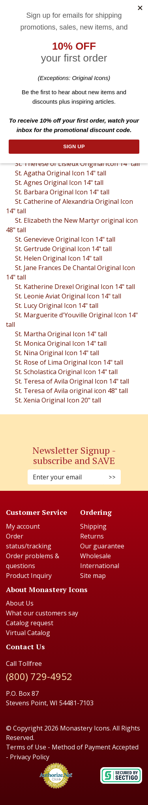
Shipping (93, 526)
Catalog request (29, 623)
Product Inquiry (29, 575)
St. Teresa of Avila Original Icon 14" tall (72, 381)
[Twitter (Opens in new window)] (78, 425)
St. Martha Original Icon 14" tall (61, 334)
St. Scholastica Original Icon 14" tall (66, 371)
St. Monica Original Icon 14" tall (61, 343)
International (99, 565)
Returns (92, 536)
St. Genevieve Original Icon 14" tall (65, 239)
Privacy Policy (29, 757)
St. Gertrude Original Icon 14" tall (63, 248)
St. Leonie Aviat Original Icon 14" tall (68, 296)
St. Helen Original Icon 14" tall (58, 258)
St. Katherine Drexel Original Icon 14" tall (75, 286)
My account (23, 526)
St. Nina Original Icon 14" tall (57, 352)
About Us (20, 603)
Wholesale (95, 556)
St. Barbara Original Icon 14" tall (62, 192)
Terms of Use (26, 747)
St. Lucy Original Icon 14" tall (56, 305)
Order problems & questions (32, 561)
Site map (93, 575)
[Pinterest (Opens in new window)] (74, 425)
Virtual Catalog (28, 632)
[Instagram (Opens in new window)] (70, 425)
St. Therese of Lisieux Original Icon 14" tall (77, 163)
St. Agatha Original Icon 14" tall (60, 173)
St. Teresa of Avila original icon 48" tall (71, 390)
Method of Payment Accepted (95, 747)
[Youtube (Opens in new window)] (82, 425)
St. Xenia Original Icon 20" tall (58, 400)
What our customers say (42, 613)
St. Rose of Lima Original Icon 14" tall (69, 362)
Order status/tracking (28, 541)
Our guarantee (102, 546)
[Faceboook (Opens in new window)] (66, 425)
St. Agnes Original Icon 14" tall (59, 182)
